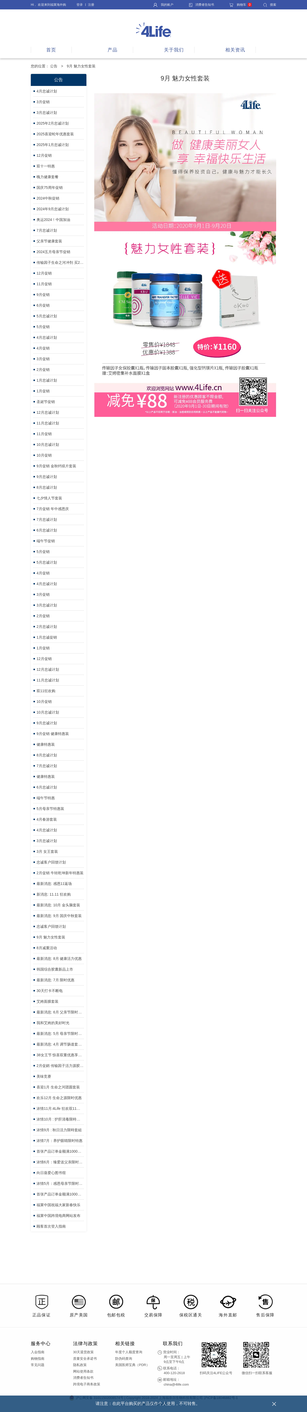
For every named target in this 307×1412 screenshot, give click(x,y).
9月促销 (43, 295)
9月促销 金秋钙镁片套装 (56, 466)
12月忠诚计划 (48, 412)
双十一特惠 (46, 166)
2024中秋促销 (48, 198)
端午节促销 (46, 541)
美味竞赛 (44, 1076)
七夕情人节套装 (49, 498)
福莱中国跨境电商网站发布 (58, 1215)
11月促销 (44, 284)
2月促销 (43, 369)
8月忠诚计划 (47, 487)
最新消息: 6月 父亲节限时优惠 (60, 1012)
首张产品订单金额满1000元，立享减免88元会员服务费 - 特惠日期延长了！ (60, 1151)
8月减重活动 (47, 948)
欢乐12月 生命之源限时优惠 (59, 1098)
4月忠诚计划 (47, 91)
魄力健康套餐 (47, 177)
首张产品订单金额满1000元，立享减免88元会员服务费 (60, 1194)
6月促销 (43, 305)
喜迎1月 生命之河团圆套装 (58, 1087)
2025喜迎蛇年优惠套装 (55, 134)
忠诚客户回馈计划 (51, 862)
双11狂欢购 (46, 691)
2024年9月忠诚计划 (53, 209)
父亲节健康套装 (49, 241)
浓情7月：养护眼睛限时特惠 (59, 1141)
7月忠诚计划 (47, 230)
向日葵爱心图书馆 (51, 1173)
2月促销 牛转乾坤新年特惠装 (60, 873)
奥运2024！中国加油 (53, 220)
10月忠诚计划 (48, 444)
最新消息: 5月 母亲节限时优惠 (60, 1033)
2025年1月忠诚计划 (53, 145)
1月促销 (43, 391)
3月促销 (43, 102)
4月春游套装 (47, 819)
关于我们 (174, 49)
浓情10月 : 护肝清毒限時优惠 (60, 1119)
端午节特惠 (46, 798)
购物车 (240, 5)
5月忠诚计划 (47, 316)
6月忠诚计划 (47, 530)
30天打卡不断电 (50, 991)
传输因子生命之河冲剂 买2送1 (60, 262)
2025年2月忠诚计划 (53, 123)
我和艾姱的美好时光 (53, 1023)
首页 (51, 49)
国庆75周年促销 (50, 187)
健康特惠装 (46, 744)
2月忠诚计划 (47, 627)
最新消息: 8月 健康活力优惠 (59, 958)
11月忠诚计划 (48, 423)
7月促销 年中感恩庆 (53, 509)
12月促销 (44, 155)
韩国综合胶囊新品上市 (55, 969)
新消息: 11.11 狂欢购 (54, 894)
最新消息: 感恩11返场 (54, 884)
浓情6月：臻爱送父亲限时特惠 (60, 1162)
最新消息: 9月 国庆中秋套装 (59, 916)
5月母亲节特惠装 (50, 809)
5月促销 (43, 327)
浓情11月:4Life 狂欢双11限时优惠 (60, 1108)
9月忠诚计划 (47, 477)
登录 (79, 5)
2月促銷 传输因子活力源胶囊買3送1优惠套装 (60, 1066)
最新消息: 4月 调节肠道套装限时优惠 (60, 1044)
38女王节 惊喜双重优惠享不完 (60, 1055)
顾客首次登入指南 (51, 1226)
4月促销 (43, 348)
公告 (53, 66)
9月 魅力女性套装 (51, 937)
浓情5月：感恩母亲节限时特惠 (60, 1183)
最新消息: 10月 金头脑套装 (58, 905)
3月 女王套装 (47, 851)
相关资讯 (235, 49)
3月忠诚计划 (47, 112)
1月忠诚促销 (47, 637)
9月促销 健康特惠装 (53, 734)
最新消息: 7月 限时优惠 (55, 980)
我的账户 (163, 5)
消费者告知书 (201, 5)
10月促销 (44, 455)
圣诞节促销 (46, 402)
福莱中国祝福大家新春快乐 (58, 1205)
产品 (112, 49)
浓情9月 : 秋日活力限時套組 (59, 1130)
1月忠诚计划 (47, 380)
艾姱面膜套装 (47, 1001)
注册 (91, 5)
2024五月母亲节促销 (53, 252)
